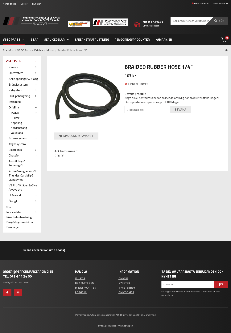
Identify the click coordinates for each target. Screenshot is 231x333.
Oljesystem (23, 73)
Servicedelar (56, 39)
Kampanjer (163, 39)
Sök (219, 20)
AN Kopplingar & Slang (23, 78)
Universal (23, 195)
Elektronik (23, 149)
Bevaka (180, 109)
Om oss (123, 278)
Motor (24, 113)
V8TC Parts (14, 39)
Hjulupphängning (23, 96)
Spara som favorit (76, 136)
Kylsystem (23, 90)
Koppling (16, 122)
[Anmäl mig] (221, 284)
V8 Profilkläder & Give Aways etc (23, 187)
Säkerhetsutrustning (92, 39)
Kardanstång (18, 127)
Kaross (23, 67)
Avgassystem (17, 144)
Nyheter (36, 3)
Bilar (35, 39)
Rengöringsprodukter (132, 39)
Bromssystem (23, 138)
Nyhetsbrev (126, 288)
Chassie (23, 155)
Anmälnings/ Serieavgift (17, 163)
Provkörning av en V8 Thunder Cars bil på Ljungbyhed (22, 175)
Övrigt (23, 201)
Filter (15, 118)
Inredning (15, 101)
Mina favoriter (200, 3)
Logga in (81, 292)
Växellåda (16, 132)
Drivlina (23, 107)
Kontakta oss (9, 3)
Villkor (24, 3)
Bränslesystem (23, 84)
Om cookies (126, 292)
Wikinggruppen (125, 325)
